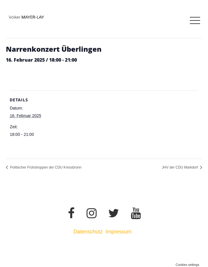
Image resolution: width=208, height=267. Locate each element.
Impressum (119, 232)
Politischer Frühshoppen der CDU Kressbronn (45, 167)
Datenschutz (88, 232)
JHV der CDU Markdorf (180, 167)
